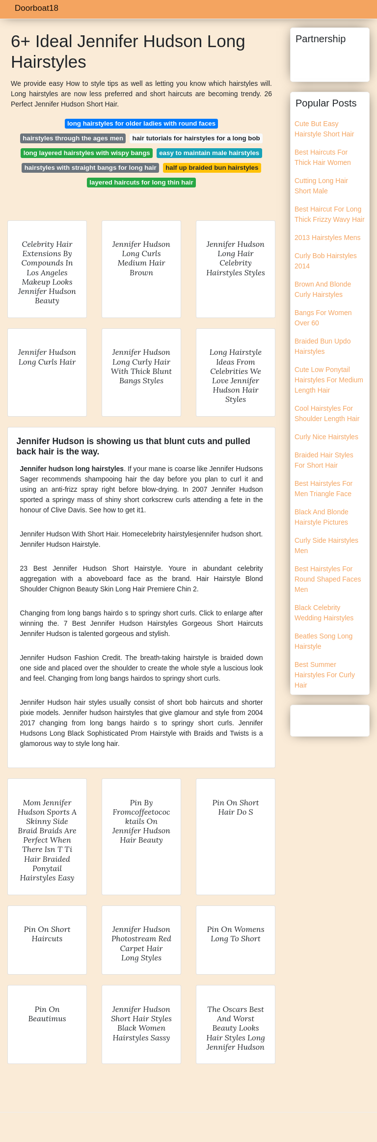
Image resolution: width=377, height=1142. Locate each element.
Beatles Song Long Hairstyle (323, 641)
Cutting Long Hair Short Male (321, 186)
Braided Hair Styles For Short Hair (324, 460)
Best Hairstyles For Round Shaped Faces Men (328, 579)
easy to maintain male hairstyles (209, 153)
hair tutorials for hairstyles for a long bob (196, 138)
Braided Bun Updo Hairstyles (322, 346)
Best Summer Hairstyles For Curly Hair (325, 675)
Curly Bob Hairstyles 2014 (326, 261)
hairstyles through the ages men (73, 138)
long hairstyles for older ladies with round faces (141, 123)
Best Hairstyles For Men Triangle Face (323, 488)
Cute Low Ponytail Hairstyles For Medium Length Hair (329, 380)
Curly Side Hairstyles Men (326, 545)
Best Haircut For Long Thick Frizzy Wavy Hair (330, 214)
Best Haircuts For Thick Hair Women (323, 157)
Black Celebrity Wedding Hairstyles (324, 613)
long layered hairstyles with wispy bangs (87, 153)
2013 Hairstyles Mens (328, 237)
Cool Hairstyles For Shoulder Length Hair (327, 413)
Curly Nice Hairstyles (326, 437)
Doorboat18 (36, 8)
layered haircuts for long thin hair (141, 182)
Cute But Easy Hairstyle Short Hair (324, 129)
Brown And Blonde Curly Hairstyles (323, 289)
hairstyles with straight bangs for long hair (91, 167)
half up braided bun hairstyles (211, 167)
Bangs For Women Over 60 (323, 318)
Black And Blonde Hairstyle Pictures (322, 517)
